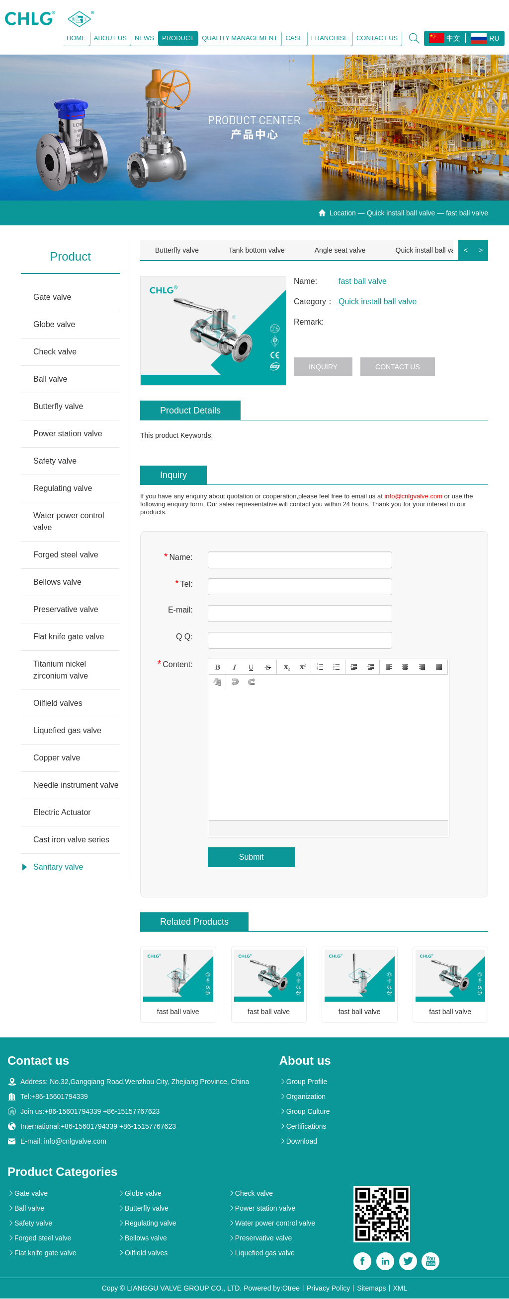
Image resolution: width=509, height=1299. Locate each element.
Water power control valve (68, 521)
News (144, 38)
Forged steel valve (65, 554)
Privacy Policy (328, 1289)
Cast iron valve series (71, 839)
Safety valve (55, 461)
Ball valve (50, 379)
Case (294, 38)
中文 (444, 38)
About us (109, 38)
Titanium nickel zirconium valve (60, 670)
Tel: (184, 583)
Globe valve (54, 324)
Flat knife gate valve (68, 636)
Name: (178, 556)
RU (485, 38)
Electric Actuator (62, 812)
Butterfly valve (58, 406)
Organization (302, 1097)
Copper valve (56, 757)
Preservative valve (65, 609)
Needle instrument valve (76, 785)
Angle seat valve (340, 250)
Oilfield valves (58, 703)
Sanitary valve (58, 867)
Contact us (376, 38)
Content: (174, 664)
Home (75, 38)
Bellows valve (57, 582)
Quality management (239, 38)
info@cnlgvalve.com (413, 496)
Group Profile (303, 1082)
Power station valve (67, 433)
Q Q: (184, 636)
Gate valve (52, 297)
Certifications (303, 1127)
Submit (251, 857)
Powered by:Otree (272, 1289)
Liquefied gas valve (67, 730)
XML (400, 1289)
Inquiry (323, 367)
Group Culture (304, 1112)
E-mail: (180, 610)
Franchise (329, 38)
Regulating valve (62, 488)
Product (177, 38)
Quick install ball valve (401, 213)
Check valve (55, 351)
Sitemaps (371, 1289)
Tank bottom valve (257, 250)
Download (298, 1142)
